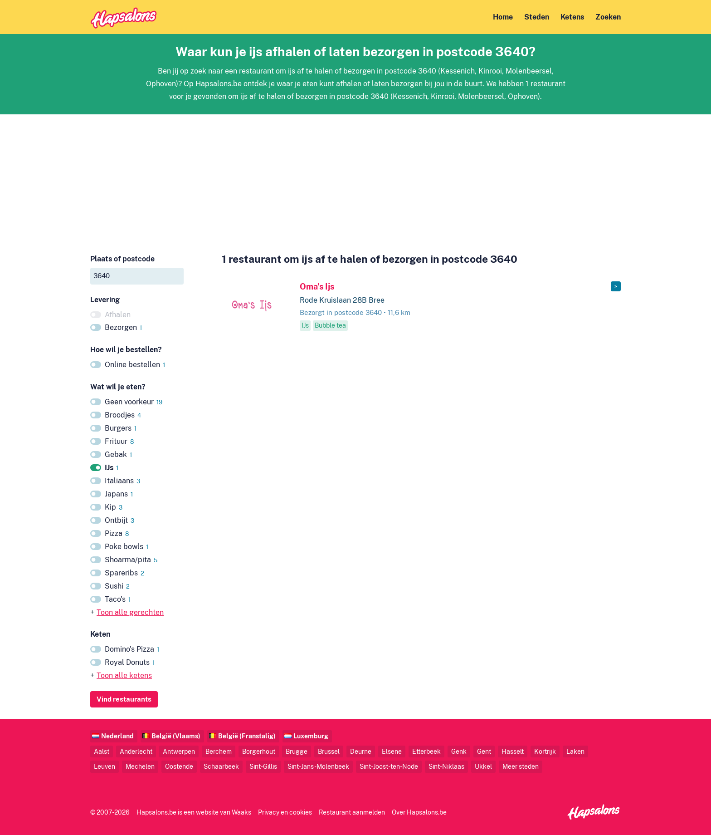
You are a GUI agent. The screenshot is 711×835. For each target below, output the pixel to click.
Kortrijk (545, 751)
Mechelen (140, 766)
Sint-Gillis (263, 766)
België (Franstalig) (247, 736)
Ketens (572, 17)
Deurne (360, 751)
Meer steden (520, 766)
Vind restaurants (124, 699)
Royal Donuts (130, 662)
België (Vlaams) (175, 736)
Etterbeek (426, 751)
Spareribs (124, 573)
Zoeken (608, 17)
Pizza (117, 533)
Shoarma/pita (131, 559)
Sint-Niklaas (446, 766)
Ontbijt (119, 520)
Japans (119, 494)
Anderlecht (136, 751)
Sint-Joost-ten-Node (389, 766)
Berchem (218, 751)
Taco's (118, 599)
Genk (459, 751)
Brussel (329, 751)
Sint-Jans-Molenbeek (318, 766)
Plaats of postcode (122, 259)
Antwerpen (179, 751)
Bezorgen (123, 327)
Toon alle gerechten (130, 612)
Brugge (296, 751)
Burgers (120, 428)
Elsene (392, 751)
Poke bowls (126, 546)
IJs (111, 467)
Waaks (241, 812)
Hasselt (513, 751)
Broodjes (123, 415)
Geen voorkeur (133, 402)
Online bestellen (135, 364)
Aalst (101, 751)
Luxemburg (310, 736)
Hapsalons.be (156, 812)
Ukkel (483, 766)
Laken (575, 751)
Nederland (117, 736)
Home (503, 17)
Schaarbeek (221, 766)
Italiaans (122, 480)
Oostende (179, 766)
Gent (484, 751)
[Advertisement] (355, 177)
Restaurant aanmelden (352, 812)
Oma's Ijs (317, 286)
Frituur (119, 441)
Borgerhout (258, 751)
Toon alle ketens (124, 675)
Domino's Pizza (132, 649)
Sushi (117, 586)
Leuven (104, 766)
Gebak (118, 454)
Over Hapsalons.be (419, 812)
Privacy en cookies (285, 812)
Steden (536, 17)
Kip (113, 507)
